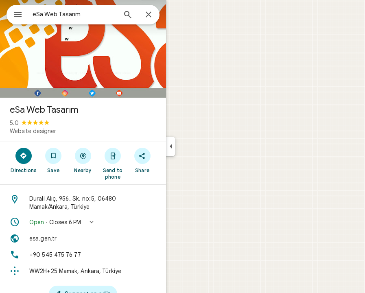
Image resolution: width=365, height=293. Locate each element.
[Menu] (18, 15)
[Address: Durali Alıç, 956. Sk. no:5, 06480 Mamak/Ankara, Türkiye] (83, 202)
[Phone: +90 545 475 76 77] (83, 255)
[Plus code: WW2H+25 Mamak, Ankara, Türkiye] (83, 271)
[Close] (149, 15)
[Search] (128, 15)
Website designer (33, 131)
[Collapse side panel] (170, 146)
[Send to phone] (112, 163)
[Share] (142, 160)
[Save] (53, 160)
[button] (83, 222)
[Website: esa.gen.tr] (83, 238)
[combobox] (74, 14)
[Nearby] (83, 160)
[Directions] (24, 160)
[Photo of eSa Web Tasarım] (83, 49)
